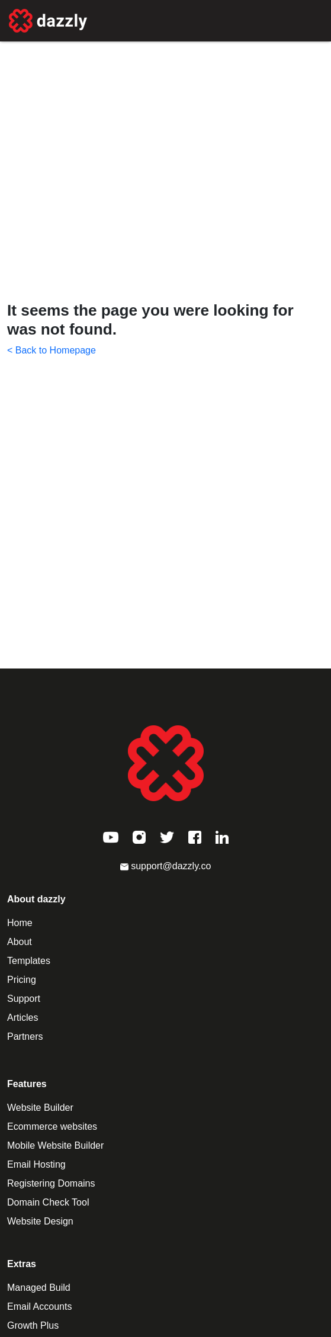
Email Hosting (36, 1164)
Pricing (21, 980)
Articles (22, 1018)
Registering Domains (51, 1183)
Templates (28, 961)
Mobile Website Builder (55, 1145)
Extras (21, 1264)
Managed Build (38, 1288)
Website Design (40, 1221)
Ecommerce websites (52, 1126)
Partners (25, 1036)
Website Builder (40, 1108)
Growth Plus (33, 1325)
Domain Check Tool (48, 1202)
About (19, 942)
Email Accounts (39, 1306)
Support (23, 999)
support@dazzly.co (165, 866)
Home (20, 923)
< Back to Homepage (51, 350)
